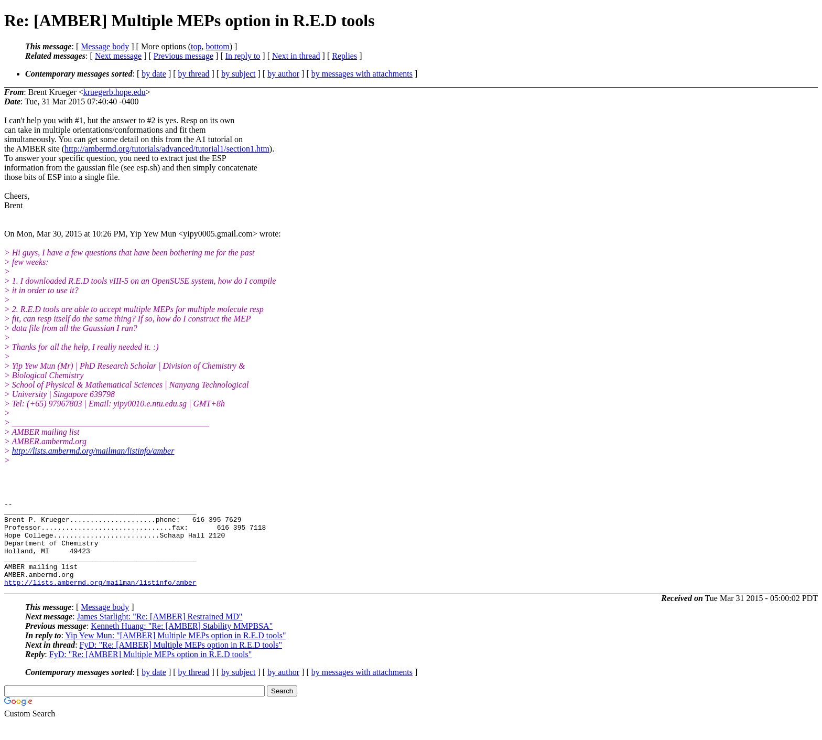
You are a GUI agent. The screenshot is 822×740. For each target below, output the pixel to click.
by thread (194, 73)
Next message (118, 55)
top (196, 46)
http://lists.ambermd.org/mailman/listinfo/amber (93, 450)
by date (154, 73)
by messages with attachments (362, 73)
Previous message (183, 55)
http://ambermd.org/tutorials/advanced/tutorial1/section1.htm (166, 148)
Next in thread (296, 55)
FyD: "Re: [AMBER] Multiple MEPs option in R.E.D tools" (181, 662)
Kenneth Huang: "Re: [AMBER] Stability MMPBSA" (182, 643)
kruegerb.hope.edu (114, 92)
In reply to (243, 55)
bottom (217, 46)
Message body (105, 46)
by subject (238, 73)
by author (283, 73)
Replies (344, 55)
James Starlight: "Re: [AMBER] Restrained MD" (160, 633)
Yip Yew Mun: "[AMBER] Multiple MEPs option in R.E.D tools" (175, 652)
